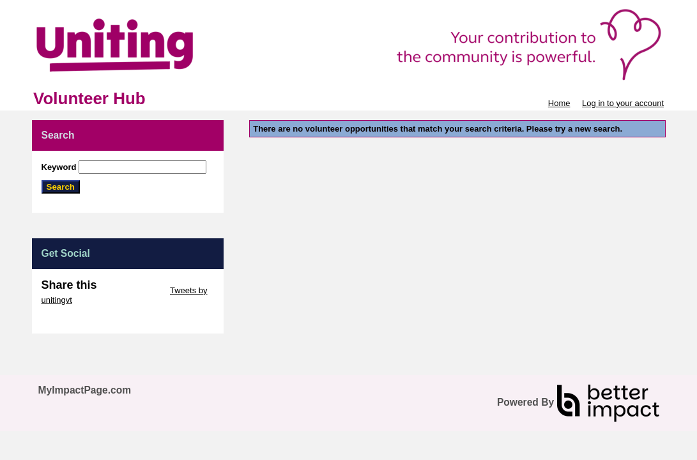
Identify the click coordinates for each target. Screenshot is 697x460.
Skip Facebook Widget (83, 319)
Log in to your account (623, 103)
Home (559, 103)
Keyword (59, 167)
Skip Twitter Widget (132, 290)
